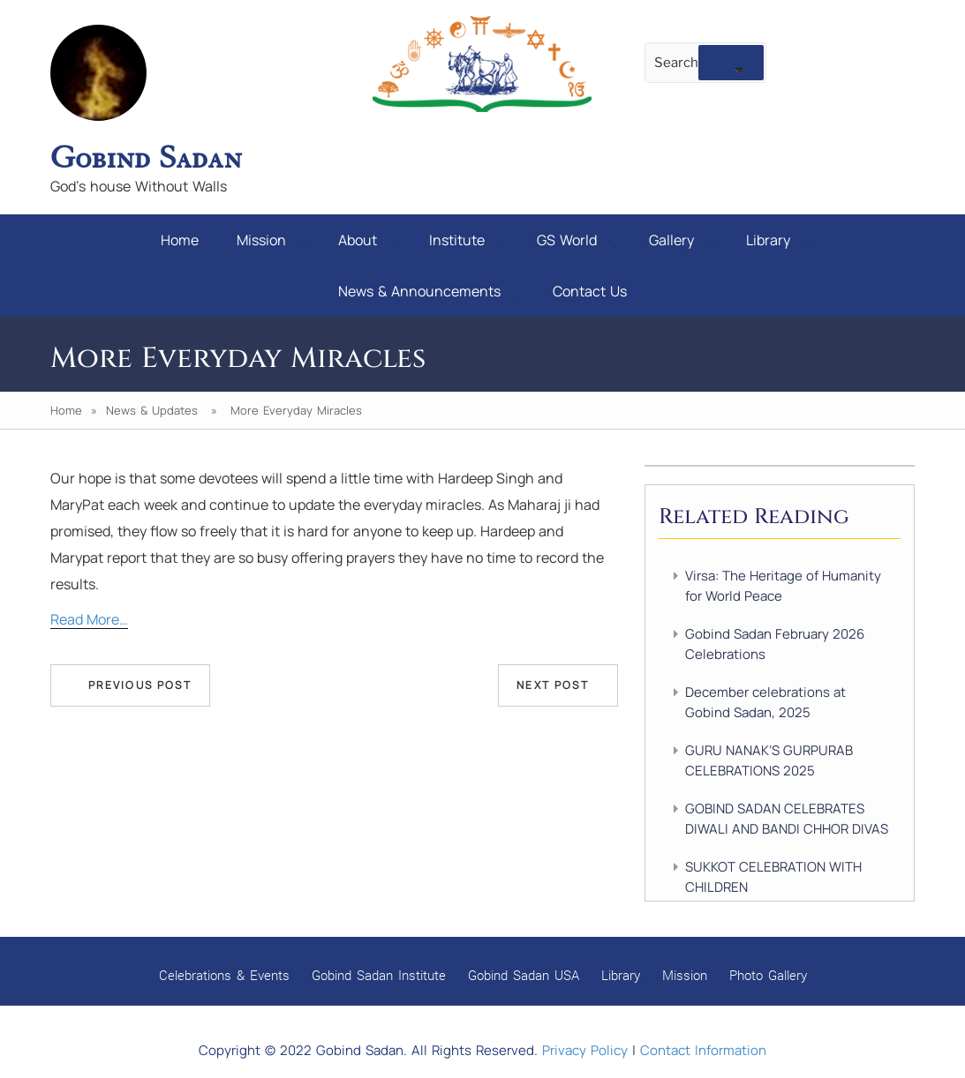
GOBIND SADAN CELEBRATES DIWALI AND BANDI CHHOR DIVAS (786, 818)
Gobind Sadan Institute (379, 975)
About (367, 240)
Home (180, 240)
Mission (271, 240)
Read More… (89, 619)
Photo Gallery (768, 975)
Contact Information (703, 1050)
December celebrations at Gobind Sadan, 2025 (765, 702)
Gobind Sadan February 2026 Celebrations (774, 644)
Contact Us (590, 291)
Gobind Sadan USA (523, 975)
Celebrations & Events (224, 975)
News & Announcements (428, 291)
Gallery (680, 240)
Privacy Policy (585, 1050)
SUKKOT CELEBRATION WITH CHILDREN (773, 876)
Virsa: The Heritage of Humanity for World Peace (783, 585)
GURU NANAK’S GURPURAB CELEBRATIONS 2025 (769, 760)
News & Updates (152, 410)
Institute (466, 240)
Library (777, 240)
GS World (576, 240)
